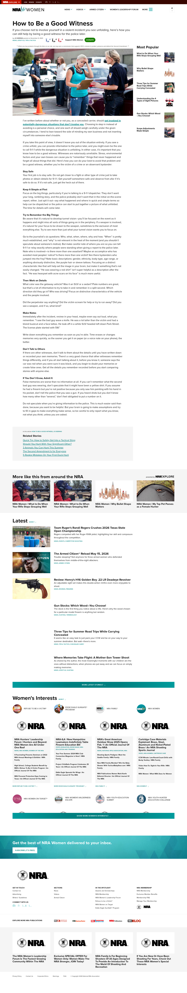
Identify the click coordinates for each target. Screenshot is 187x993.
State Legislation (62, 748)
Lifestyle (21, 40)
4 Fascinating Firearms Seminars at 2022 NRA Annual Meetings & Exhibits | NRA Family (30, 758)
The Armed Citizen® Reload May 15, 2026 (81, 553)
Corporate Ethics (42, 977)
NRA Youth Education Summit (118, 799)
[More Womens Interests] (64, 700)
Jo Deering (57, 431)
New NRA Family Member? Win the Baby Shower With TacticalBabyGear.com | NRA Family (113, 766)
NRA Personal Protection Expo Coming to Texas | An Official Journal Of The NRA (30, 778)
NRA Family (112, 709)
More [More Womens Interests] (61, 700)
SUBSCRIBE (25, 851)
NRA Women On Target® (35, 799)
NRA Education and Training (69, 749)
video (141, 754)
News (67, 9)
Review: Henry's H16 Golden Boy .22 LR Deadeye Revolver (92, 579)
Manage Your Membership (147, 901)
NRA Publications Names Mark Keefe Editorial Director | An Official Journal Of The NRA (113, 777)
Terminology (71, 615)
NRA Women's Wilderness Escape (77, 799)
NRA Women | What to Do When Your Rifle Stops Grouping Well (30, 505)
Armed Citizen (97, 9)
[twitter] (54, 38)
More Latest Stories (103, 685)
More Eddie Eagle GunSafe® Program (68, 787)
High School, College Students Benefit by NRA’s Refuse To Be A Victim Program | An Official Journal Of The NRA (31, 769)
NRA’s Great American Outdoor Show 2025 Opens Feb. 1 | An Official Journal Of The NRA (113, 744)
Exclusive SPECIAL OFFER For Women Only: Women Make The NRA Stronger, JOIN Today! (71, 959)
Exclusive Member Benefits (147, 895)
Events (61, 541)
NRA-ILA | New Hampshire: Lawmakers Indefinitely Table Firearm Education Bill (72, 742)
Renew (33, 2)
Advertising (17, 895)
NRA (125, 751)
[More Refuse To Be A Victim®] (36, 787)
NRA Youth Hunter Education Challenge (159, 799)
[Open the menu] (150, 9)
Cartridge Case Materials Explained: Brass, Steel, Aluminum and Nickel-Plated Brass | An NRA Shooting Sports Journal (155, 745)
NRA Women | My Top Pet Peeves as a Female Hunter (155, 505)
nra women (148, 754)
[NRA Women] (147, 787)
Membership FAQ (143, 898)
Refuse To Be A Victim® (35, 709)
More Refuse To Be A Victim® (23, 787)
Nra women (23, 751)
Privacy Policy (17, 977)
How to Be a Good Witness (42, 431)
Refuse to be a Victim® (103, 901)
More (31, 522)
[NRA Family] (105, 787)
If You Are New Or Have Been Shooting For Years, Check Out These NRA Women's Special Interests (154, 961)
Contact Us (17, 891)
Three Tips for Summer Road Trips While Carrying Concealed (86, 633)
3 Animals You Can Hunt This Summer (43, 447)
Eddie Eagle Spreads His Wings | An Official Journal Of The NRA (70, 774)
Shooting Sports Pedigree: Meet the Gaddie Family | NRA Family (111, 756)
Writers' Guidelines (20, 898)
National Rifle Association (112, 751)
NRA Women (154, 709)
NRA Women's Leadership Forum (108, 898)
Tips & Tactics (30, 40)
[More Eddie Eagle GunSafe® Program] (85, 787)
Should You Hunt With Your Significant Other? (47, 444)
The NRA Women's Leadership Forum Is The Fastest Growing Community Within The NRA (29, 959)
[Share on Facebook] (48, 38)
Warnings (56, 977)
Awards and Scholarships (105, 891)
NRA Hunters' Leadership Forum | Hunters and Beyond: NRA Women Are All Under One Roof (30, 744)
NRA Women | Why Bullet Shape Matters (113, 505)
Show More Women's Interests (107, 816)
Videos (79, 9)
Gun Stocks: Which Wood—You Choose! (80, 606)
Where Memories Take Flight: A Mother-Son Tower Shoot (91, 658)
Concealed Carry (77, 644)
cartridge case (160, 754)
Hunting (62, 615)
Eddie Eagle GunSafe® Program (76, 709)
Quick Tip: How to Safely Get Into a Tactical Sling (49, 440)
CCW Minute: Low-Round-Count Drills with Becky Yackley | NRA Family (155, 759)
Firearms (69, 589)
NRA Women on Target (104, 905)
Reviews (62, 589)
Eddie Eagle (74, 748)
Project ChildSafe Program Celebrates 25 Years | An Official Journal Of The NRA (72, 766)
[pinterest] (60, 38)
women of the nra (36, 751)
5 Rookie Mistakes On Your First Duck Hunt (46, 455)
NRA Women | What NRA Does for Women (155, 774)
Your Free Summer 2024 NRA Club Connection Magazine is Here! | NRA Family (70, 757)
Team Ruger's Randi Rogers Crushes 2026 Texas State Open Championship (89, 529)
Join (28, 2)
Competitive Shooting (73, 541)
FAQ (64, 977)
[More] (35, 522)
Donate (41, 2)
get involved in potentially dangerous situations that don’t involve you (72, 122)
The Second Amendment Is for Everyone (44, 451)
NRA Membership (102, 895)
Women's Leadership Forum (124, 9)
